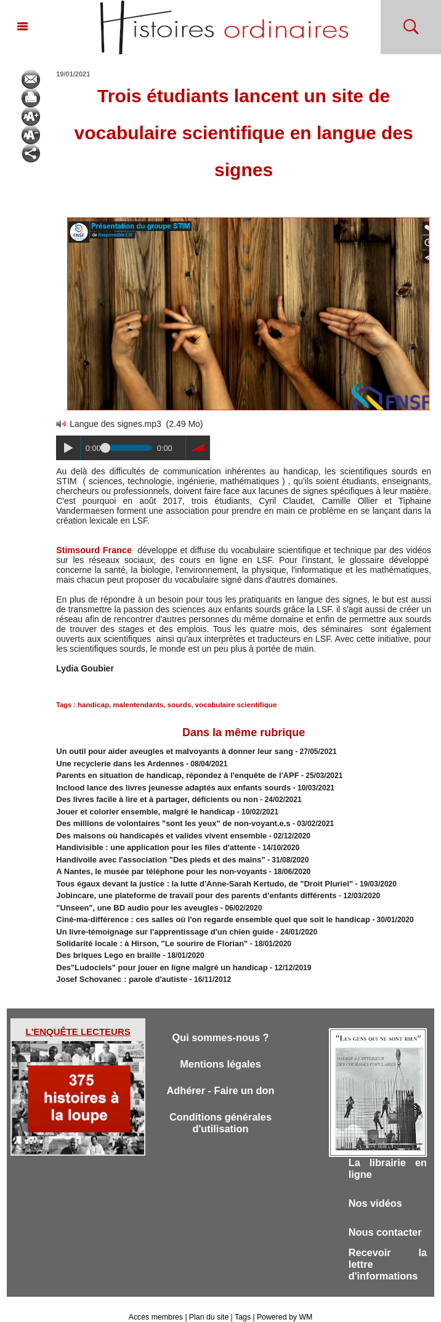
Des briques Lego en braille (104, 939)
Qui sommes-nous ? (220, 1018)
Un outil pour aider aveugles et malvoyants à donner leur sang (165, 750)
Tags (241, 1302)
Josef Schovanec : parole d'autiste (116, 961)
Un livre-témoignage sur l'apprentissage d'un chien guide (156, 916)
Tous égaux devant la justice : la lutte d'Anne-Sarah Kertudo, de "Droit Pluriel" (193, 872)
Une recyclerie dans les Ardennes (115, 761)
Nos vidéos (377, 1185)
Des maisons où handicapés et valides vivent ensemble (153, 828)
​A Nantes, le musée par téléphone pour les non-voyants (153, 861)
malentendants (135, 704)
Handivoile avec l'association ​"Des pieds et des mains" (152, 850)
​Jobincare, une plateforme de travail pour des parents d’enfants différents (185, 883)
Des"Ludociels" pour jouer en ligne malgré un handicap (153, 950)
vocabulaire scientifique (227, 704)
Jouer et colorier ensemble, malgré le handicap (138, 805)
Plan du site (209, 1302)
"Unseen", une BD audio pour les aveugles (131, 894)
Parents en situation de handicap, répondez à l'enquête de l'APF (168, 772)
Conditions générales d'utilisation (221, 1106)
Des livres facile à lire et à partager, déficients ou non (149, 794)
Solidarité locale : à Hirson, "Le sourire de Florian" (144, 927)
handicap (92, 704)
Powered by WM (283, 1302)
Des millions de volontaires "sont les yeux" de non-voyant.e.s (164, 817)
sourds (174, 704)
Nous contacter (387, 1215)
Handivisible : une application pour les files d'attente (148, 839)
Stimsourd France (93, 550)
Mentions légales (221, 1046)
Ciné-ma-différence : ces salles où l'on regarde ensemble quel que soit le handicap (201, 905)
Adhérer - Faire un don (220, 1073)
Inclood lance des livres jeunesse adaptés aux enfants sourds (164, 783)
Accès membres (157, 1302)
